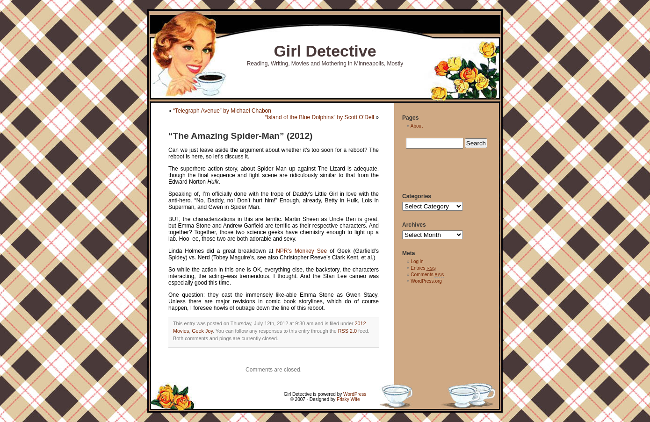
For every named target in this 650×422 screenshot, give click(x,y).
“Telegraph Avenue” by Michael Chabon (222, 110)
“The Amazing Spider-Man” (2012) (240, 136)
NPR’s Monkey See (301, 251)
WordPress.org (426, 281)
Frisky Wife (348, 399)
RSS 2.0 (347, 331)
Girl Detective (325, 51)
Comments (427, 274)
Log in (417, 261)
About (417, 126)
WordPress (354, 394)
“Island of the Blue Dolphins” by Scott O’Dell (319, 117)
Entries (423, 268)
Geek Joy (202, 331)
